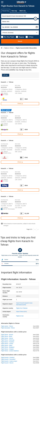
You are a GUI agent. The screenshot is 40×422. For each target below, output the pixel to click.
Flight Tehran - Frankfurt (7, 342)
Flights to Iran (20, 316)
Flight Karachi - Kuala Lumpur (9, 361)
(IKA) (21, 311)
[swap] (35, 18)
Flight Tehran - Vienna (7, 338)
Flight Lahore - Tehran (7, 326)
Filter (6, 75)
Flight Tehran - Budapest (7, 347)
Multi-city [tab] (23, 11)
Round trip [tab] (5, 11)
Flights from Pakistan (21, 308)
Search (20, 41)
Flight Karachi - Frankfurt (7, 357)
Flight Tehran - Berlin (6, 336)
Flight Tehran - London (7, 343)
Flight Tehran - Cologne (7, 349)
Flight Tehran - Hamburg (7, 340)
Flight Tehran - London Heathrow (10, 350)
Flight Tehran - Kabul (6, 345)
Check (20, 103)
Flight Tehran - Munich (7, 334)
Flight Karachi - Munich (7, 363)
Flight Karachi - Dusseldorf (8, 359)
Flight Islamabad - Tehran (8, 328)
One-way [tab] (14, 11)
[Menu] (2, 2)
